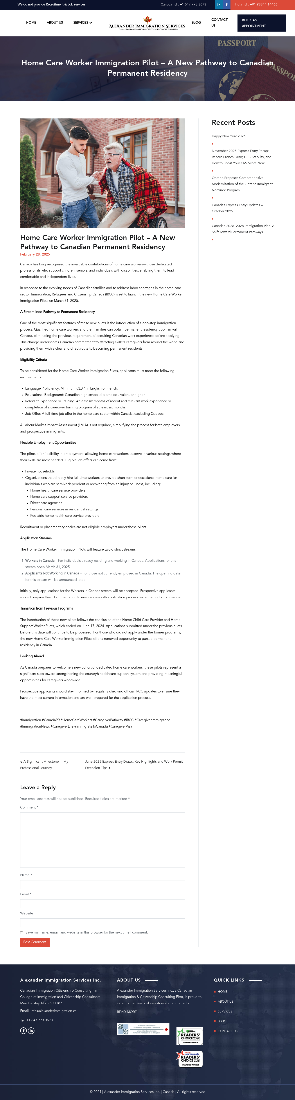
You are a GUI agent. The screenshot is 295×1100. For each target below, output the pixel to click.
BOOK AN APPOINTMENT (254, 23)
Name (26, 875)
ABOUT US (55, 23)
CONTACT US (219, 23)
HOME (31, 23)
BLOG (196, 23)
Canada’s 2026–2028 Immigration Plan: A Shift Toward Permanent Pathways (242, 231)
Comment (29, 808)
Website (26, 914)
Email (25, 894)
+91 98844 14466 (263, 5)
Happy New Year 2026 (229, 137)
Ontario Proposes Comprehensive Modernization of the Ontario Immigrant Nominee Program (242, 186)
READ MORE (127, 1012)
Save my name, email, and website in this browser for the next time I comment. (86, 933)
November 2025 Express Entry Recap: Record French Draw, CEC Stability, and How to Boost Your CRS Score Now (242, 158)
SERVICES (80, 23)
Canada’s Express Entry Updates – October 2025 (238, 210)
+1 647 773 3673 (192, 5)
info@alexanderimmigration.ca (54, 1011)
